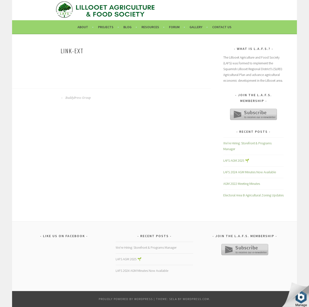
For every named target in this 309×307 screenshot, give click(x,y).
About (82, 27)
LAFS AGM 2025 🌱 (236, 160)
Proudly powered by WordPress (126, 299)
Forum (174, 27)
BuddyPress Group (76, 98)
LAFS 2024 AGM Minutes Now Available (249, 172)
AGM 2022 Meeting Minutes (241, 183)
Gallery (196, 27)
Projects (105, 27)
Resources (150, 27)
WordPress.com (196, 299)
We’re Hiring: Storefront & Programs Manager (146, 247)
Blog (127, 27)
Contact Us (222, 27)
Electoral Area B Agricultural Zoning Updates (253, 195)
